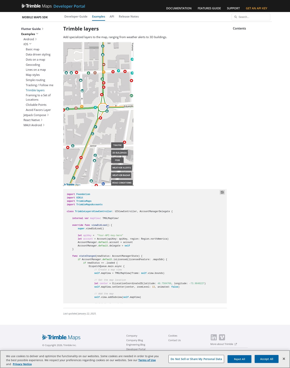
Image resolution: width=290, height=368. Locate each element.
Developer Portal (135, 349)
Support (233, 8)
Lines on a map (36, 69)
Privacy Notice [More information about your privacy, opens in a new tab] (22, 364)
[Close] (284, 358)
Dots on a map (35, 59)
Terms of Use (147, 360)
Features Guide (209, 8)
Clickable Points (36, 105)
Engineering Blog (135, 344)
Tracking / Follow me (39, 85)
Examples (98, 16)
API (112, 16)
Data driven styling (38, 54)
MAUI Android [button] (34, 125)
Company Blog (134, 340)
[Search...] (251, 17)
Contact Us (174, 340)
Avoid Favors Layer (38, 110)
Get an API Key (256, 8)
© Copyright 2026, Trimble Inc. (59, 345)
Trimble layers (35, 90)
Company (131, 335)
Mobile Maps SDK (35, 17)
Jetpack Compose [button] (36, 115)
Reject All (239, 359)
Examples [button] (29, 34)
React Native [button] (33, 120)
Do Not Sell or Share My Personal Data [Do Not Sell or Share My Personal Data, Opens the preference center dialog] (196, 359)
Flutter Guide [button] (32, 29)
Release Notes (129, 16)
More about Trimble (223, 344)
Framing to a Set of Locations (38, 97)
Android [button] (30, 39)
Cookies (172, 335)
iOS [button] (27, 44)
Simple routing (35, 80)
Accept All (266, 359)
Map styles (33, 75)
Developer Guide (75, 16)
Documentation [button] (179, 8)
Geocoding (33, 65)
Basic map (32, 49)
